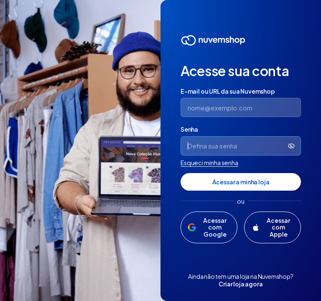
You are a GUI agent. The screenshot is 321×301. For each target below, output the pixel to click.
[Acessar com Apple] (272, 227)
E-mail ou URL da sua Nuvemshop (228, 91)
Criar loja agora (240, 284)
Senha (189, 129)
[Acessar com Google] (209, 227)
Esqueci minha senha (209, 162)
